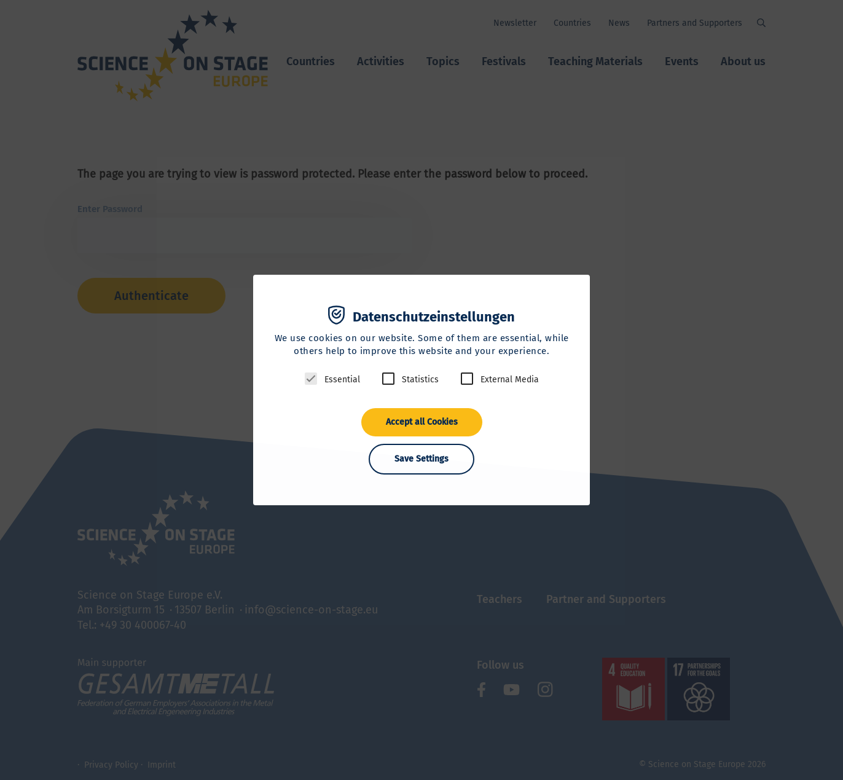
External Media (509, 379)
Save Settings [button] (421, 459)
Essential (342, 379)
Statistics (420, 379)
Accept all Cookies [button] (422, 422)
